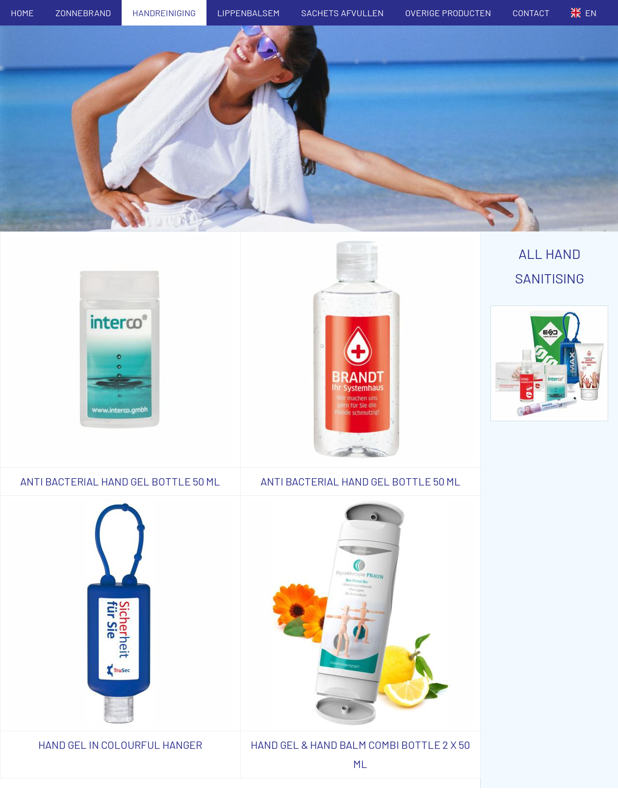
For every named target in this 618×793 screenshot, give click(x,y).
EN (583, 12)
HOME (22, 12)
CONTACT (531, 12)
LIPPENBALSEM (248, 12)
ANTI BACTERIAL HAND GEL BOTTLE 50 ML (120, 481)
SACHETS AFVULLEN (342, 12)
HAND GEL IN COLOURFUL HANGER (120, 744)
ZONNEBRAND (83, 12)
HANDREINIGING (164, 12)
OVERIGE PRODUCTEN (448, 12)
